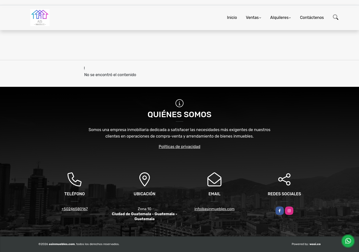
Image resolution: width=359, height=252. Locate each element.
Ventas (252, 17)
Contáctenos (312, 17)
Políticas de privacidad (179, 146)
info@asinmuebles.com (214, 209)
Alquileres (279, 17)
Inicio (232, 17)
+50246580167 (75, 209)
